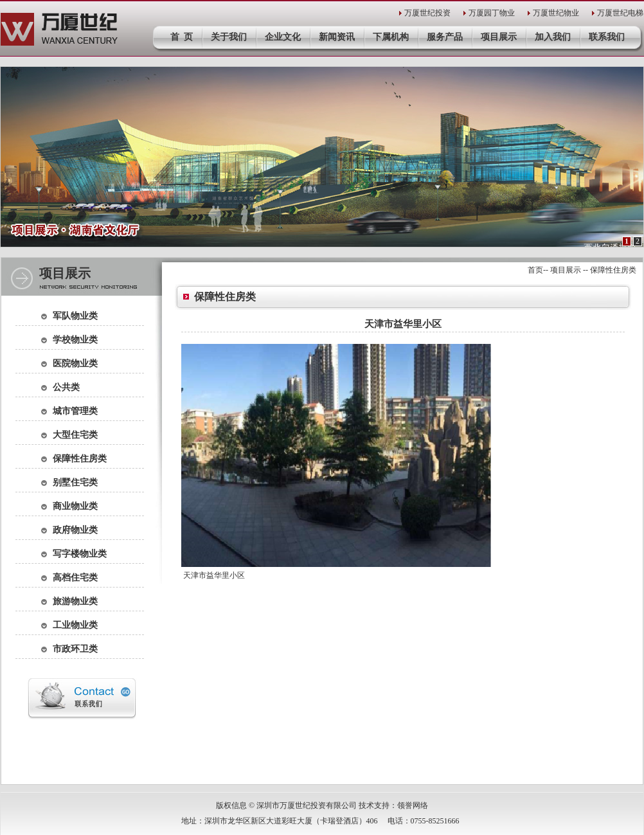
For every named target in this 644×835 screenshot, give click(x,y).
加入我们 (553, 37)
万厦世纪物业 (556, 12)
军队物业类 (75, 316)
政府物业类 (75, 530)
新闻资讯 (337, 37)
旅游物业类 (75, 601)
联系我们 (607, 37)
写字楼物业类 (80, 554)
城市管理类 (75, 411)
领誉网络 (412, 805)
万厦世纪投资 (427, 12)
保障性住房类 (80, 458)
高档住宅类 (75, 577)
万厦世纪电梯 (620, 12)
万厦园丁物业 (492, 12)
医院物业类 (75, 363)
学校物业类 (75, 340)
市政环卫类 (75, 649)
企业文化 (283, 37)
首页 (535, 269)
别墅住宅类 (75, 482)
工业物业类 (75, 625)
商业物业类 (75, 506)
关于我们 (229, 37)
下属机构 (391, 37)
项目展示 (499, 37)
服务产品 (445, 37)
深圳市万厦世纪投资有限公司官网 (59, 29)
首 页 (181, 37)
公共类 (66, 387)
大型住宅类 (75, 435)
